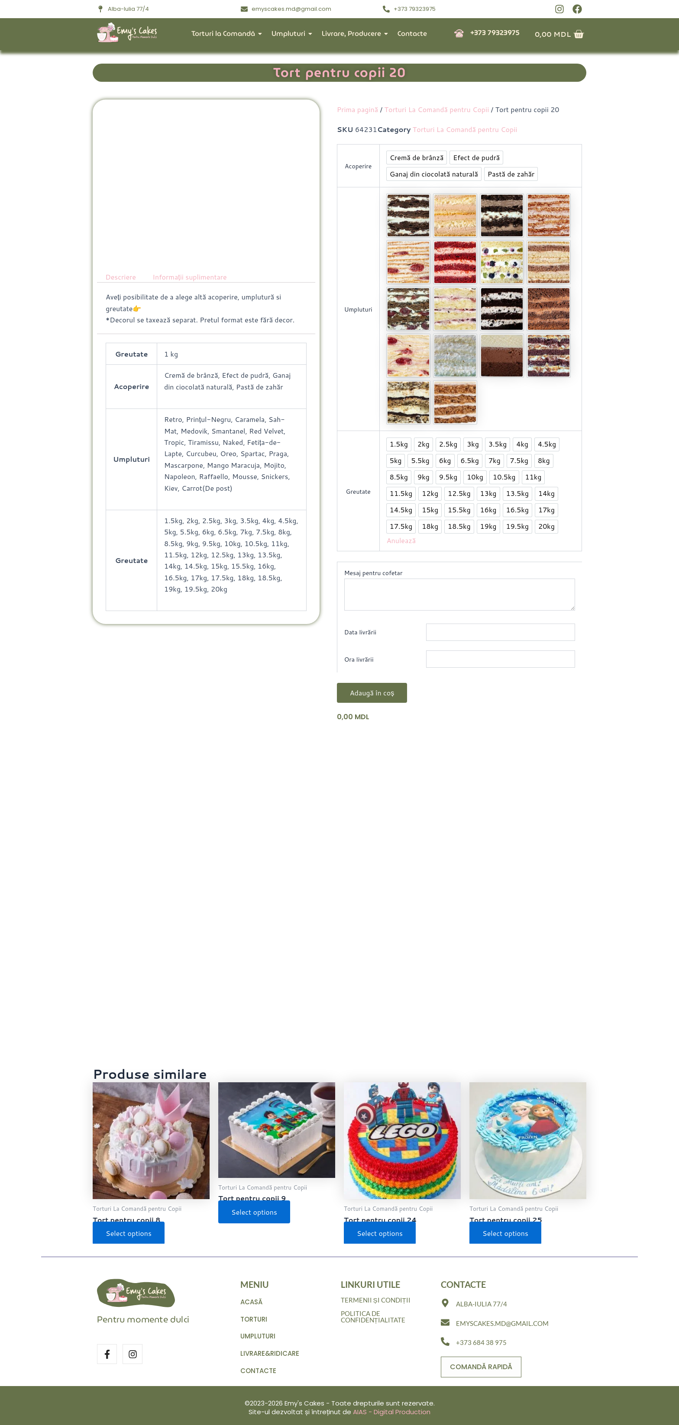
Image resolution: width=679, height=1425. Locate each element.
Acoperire (358, 166)
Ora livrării (359, 659)
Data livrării (360, 632)
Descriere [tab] (120, 277)
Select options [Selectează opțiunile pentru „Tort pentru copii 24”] (380, 1233)
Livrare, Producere (353, 33)
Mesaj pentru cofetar (373, 573)
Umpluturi (290, 33)
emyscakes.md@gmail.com (502, 1323)
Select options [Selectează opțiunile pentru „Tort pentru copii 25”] (505, 1233)
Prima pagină (357, 109)
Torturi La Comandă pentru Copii (437, 109)
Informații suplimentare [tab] (189, 277)
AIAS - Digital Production (391, 1411)
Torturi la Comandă (225, 33)
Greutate (358, 491)
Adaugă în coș (372, 693)
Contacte (412, 33)
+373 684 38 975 (481, 1342)
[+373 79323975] (459, 34)
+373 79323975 (495, 32)
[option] (417, 157)
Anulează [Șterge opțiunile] (401, 540)
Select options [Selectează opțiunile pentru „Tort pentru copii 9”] (254, 1212)
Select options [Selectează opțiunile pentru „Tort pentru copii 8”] (129, 1233)
